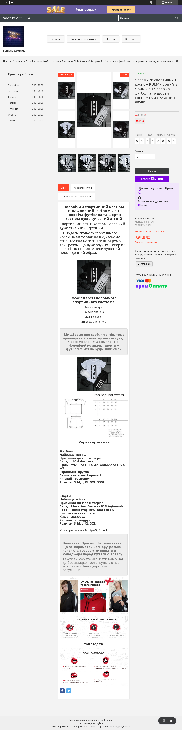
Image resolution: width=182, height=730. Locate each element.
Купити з (152, 178)
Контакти (131, 39)
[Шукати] (176, 18)
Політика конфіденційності (116, 726)
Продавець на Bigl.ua (91, 723)
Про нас (111, 39)
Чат (167, 720)
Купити (152, 171)
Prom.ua (108, 719)
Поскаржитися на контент (85, 726)
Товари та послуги (82, 39)
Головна (56, 39)
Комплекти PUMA (22, 61)
